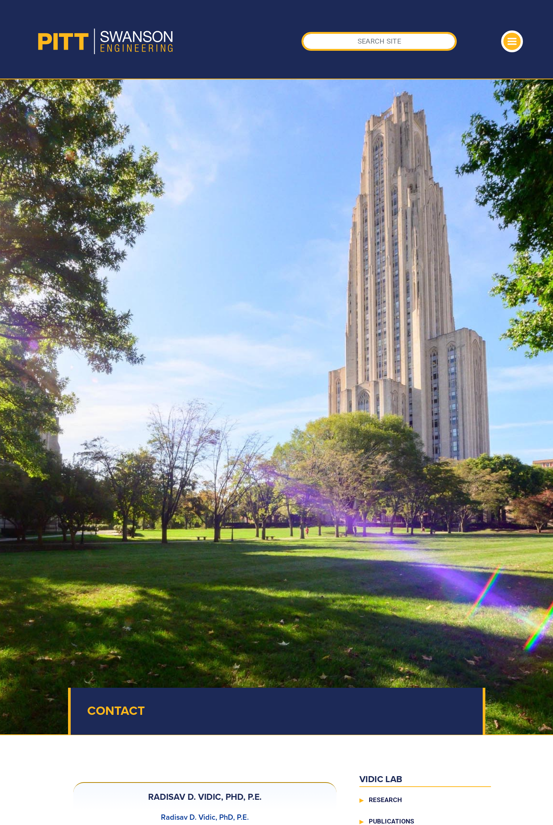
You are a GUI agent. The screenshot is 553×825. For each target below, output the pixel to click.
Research (385, 800)
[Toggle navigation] (512, 41)
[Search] (379, 41)
